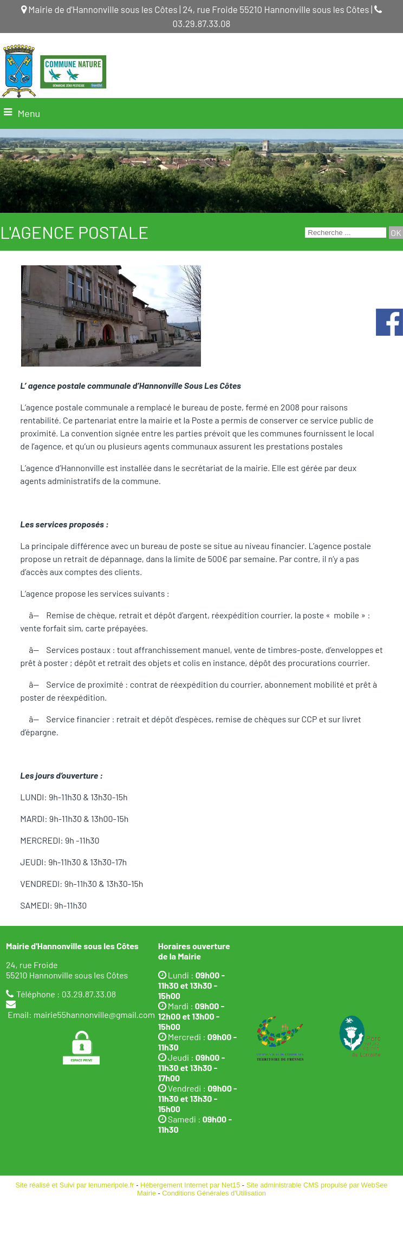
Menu (28, 113)
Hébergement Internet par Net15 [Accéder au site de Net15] (190, 1185)
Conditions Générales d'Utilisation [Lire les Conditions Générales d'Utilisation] (214, 1193)
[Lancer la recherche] (396, 232)
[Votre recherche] (345, 232)
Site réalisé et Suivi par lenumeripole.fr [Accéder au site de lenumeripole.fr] (75, 1185)
